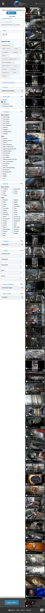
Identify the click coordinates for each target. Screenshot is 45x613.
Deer (15, 208)
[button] (20, 256)
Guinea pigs (17, 218)
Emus (15, 212)
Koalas (5, 223)
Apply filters (12, 603)
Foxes (15, 214)
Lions (15, 223)
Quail (4, 233)
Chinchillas (17, 206)
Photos (5, 100)
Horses (5, 221)
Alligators (5, 200)
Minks (4, 227)
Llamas (5, 225)
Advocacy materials (8, 106)
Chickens (5, 189)
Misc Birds (17, 227)
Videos (5, 102)
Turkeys (5, 195)
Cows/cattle (17, 189)
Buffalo (16, 202)
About (23, 610)
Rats (4, 235)
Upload (11, 13)
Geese (4, 216)
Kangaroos (17, 221)
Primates (16, 231)
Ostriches (16, 229)
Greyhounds (17, 216)
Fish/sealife (6, 214)
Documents (6, 104)
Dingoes (5, 210)
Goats (15, 191)
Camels (16, 204)
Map (18, 610)
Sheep (16, 193)
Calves (5, 204)
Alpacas (16, 200)
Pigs (4, 193)
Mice (15, 225)
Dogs (15, 210)
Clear (21, 96)
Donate (28, 610)
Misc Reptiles (6, 229)
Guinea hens (6, 218)
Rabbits (16, 233)
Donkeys (5, 212)
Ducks (4, 191)
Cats (4, 206)
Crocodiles (5, 208)
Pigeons (5, 231)
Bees (4, 202)
